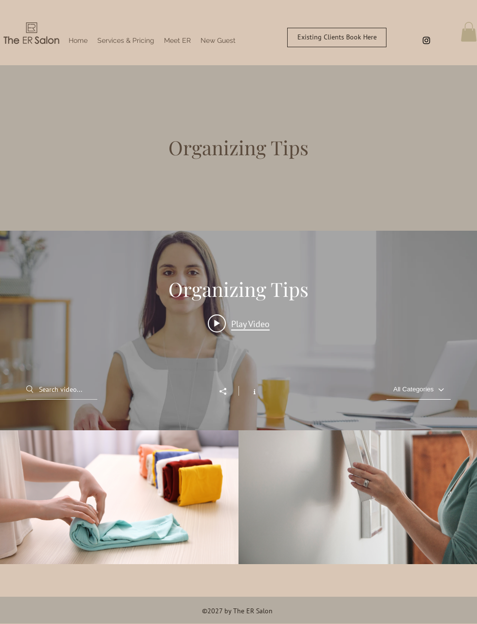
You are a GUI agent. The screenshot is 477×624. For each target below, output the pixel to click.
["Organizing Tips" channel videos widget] (238, 398)
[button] (468, 32)
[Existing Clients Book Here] (336, 37)
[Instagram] (426, 40)
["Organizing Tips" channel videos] (238, 497)
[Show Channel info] (249, 391)
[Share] (227, 391)
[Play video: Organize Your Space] (239, 323)
